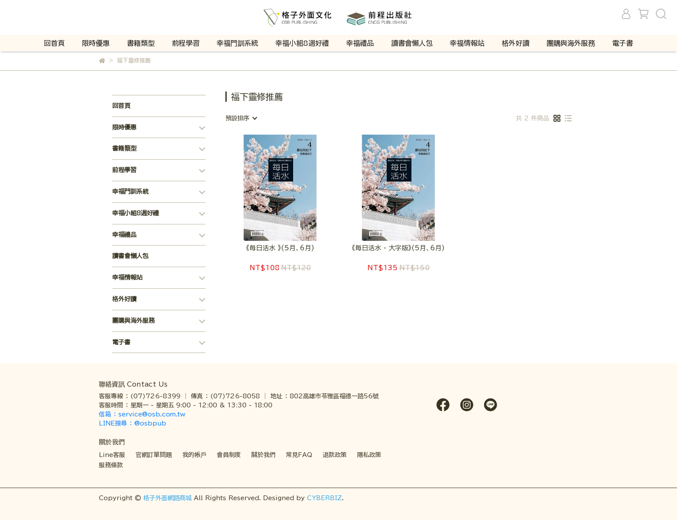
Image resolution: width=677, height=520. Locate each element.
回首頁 (54, 43)
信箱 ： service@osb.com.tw (143, 414)
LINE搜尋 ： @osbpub (132, 423)
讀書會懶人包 (412, 43)
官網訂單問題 (154, 455)
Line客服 (112, 455)
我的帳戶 (194, 455)
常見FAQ (299, 455)
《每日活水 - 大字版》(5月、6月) (398, 248)
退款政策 (335, 455)
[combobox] (240, 118)
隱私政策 (369, 455)
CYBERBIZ (324, 498)
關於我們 (263, 455)
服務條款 (111, 465)
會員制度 (229, 455)
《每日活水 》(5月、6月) (280, 248)
